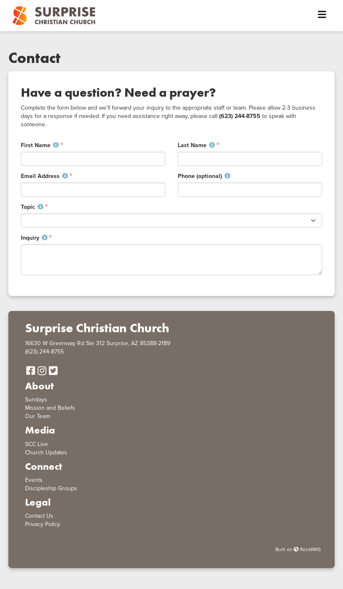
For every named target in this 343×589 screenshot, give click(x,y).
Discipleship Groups (51, 488)
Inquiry (34, 237)
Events (34, 480)
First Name (40, 145)
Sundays (36, 399)
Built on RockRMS (298, 549)
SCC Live (36, 444)
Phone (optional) (204, 176)
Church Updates (46, 452)
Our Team (37, 416)
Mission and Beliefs (50, 407)
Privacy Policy (42, 524)
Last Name (196, 145)
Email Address (44, 176)
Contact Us (39, 515)
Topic (32, 207)
